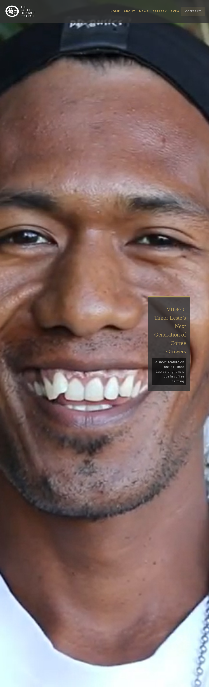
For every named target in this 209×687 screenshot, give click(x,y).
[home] (28, 11)
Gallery (159, 11)
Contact (193, 11)
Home (115, 11)
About (129, 11)
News (144, 11)
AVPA (175, 11)
